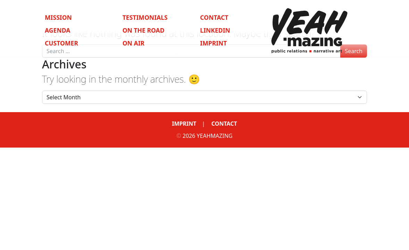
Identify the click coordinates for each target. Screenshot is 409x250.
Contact (214, 17)
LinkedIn (215, 30)
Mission (58, 17)
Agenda (57, 30)
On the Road (144, 30)
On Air (133, 43)
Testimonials (145, 17)
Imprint (213, 43)
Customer (61, 43)
